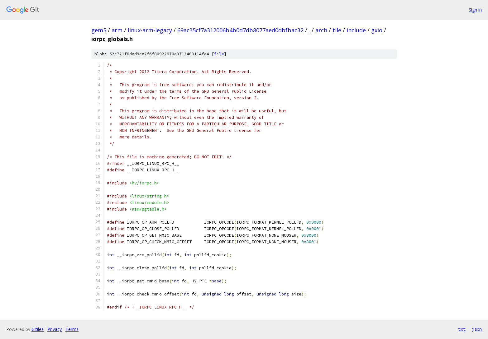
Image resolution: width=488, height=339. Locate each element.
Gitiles (37, 329)
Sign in (475, 10)
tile (337, 30)
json (477, 329)
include (356, 30)
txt (462, 329)
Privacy (54, 329)
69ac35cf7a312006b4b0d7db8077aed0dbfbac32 (240, 30)
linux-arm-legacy (150, 30)
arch (321, 30)
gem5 (98, 30)
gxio (376, 30)
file (219, 54)
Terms (72, 329)
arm (117, 30)
